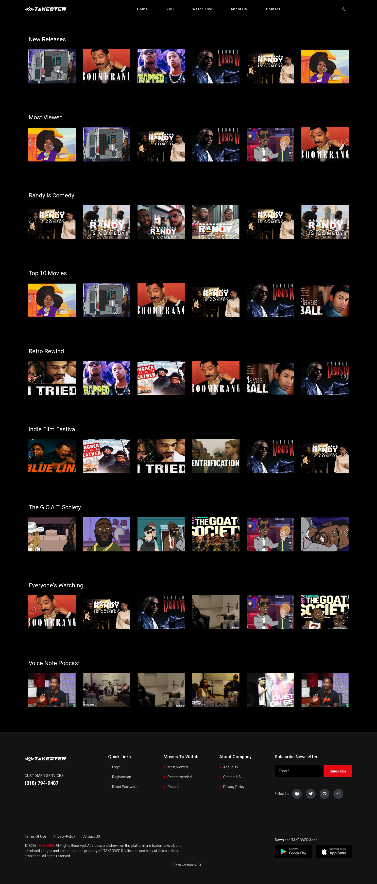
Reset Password (124, 787)
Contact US (232, 777)
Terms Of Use (35, 836)
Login (116, 767)
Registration (121, 777)
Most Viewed (178, 767)
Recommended (180, 777)
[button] (142, 9)
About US (230, 767)
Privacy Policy (233, 787)
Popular (174, 787)
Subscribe (338, 771)
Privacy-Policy (64, 836)
